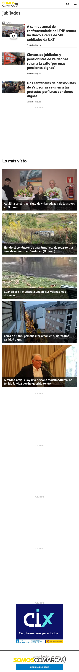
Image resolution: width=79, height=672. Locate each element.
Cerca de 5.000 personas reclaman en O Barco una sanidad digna (36, 337)
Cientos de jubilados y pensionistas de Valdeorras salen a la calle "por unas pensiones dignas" (47, 61)
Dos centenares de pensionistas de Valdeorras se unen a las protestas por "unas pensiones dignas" (51, 89)
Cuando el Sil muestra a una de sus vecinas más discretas (35, 293)
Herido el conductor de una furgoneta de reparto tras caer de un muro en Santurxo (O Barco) (39, 249)
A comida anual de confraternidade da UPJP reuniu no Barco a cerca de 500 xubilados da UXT (51, 33)
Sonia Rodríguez (34, 45)
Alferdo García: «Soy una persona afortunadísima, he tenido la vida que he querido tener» (38, 381)
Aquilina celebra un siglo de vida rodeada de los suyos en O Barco (39, 205)
